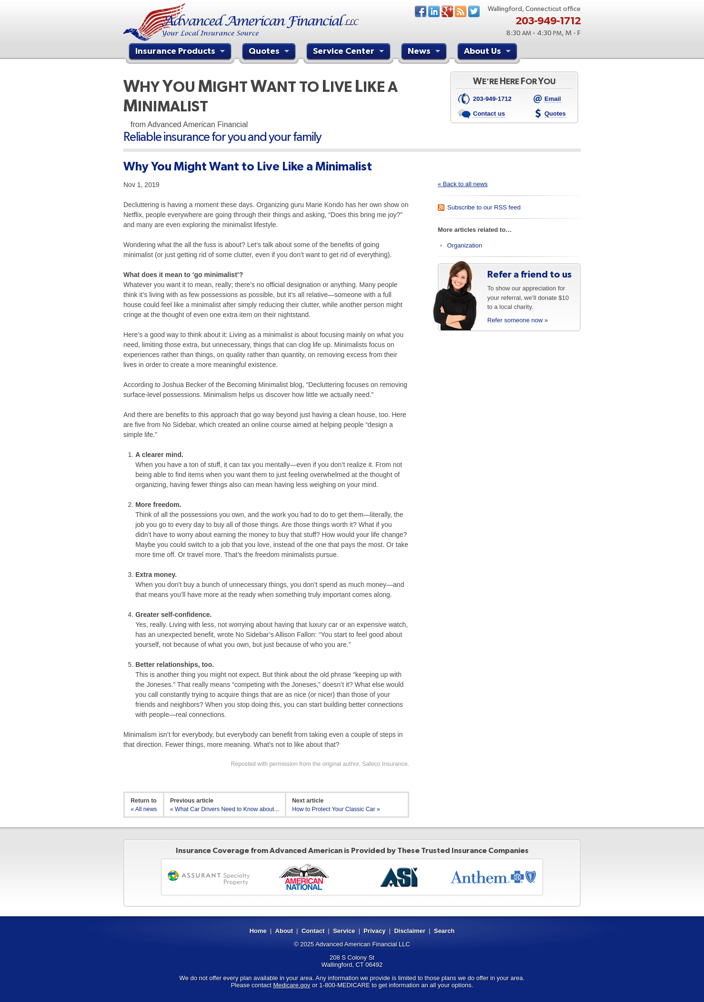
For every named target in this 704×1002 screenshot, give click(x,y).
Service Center (349, 52)
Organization (465, 245)
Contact (313, 930)
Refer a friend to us (529, 274)
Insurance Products (181, 52)
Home (258, 930)
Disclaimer (409, 930)
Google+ (447, 11)
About (284, 930)
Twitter (474, 11)
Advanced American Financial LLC (362, 944)
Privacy (374, 930)
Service (344, 930)
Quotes (270, 52)
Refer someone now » (517, 320)
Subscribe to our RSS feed (484, 207)
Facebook (420, 11)
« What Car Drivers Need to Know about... (224, 809)
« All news (144, 809)
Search (444, 930)
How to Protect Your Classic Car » (336, 809)
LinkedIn (434, 11)
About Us (488, 52)
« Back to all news (463, 184)
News (460, 11)
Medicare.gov (292, 985)
